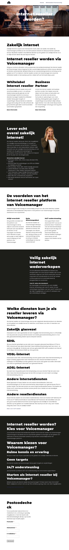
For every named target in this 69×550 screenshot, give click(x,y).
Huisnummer (11, 527)
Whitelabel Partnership (54, 2)
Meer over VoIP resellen (14, 408)
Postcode (10, 521)
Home (42, 2)
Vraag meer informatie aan (15, 487)
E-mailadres (11, 533)
